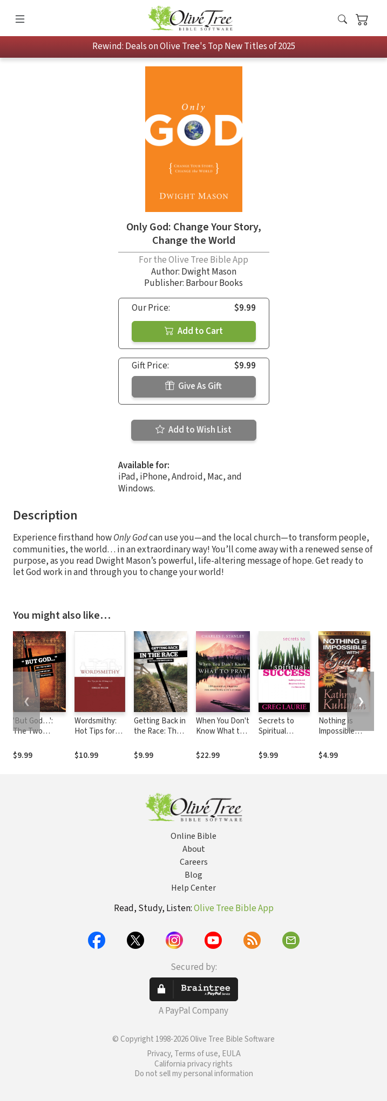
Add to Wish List (193, 429)
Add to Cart (194, 331)
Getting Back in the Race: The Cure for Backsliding (160, 736)
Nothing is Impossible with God (336, 731)
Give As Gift (193, 386)
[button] (342, 20)
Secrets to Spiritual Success (276, 731)
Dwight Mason (208, 271)
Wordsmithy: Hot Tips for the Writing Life (95, 736)
